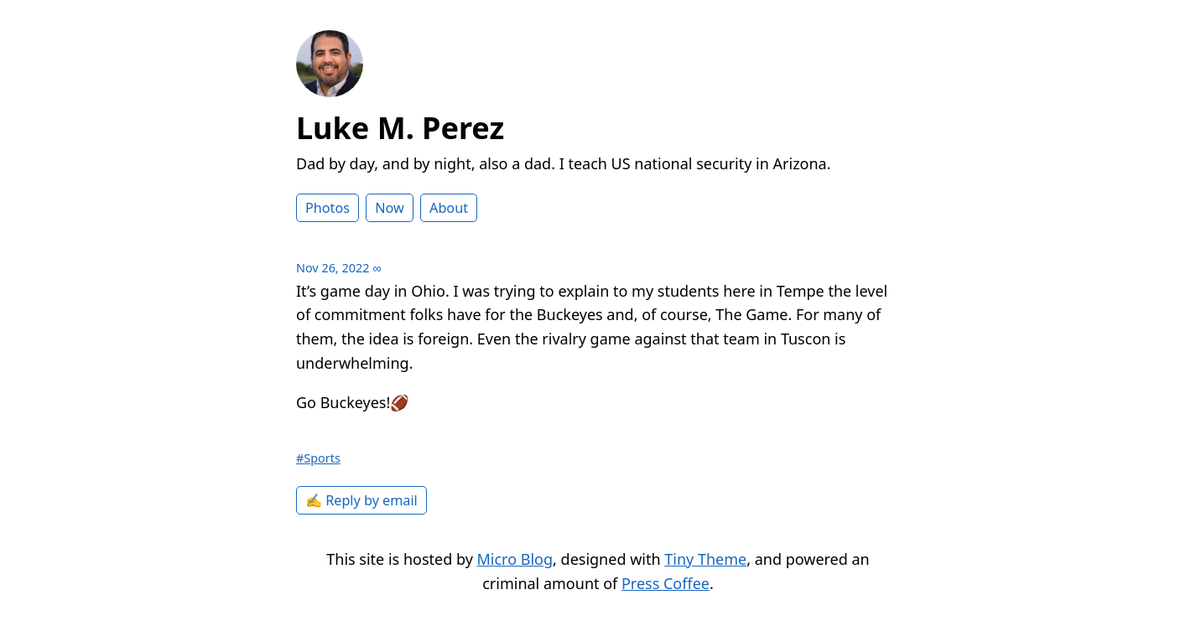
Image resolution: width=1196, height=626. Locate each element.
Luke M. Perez (400, 127)
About (448, 208)
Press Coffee (665, 583)
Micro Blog (515, 559)
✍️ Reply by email (361, 500)
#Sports (318, 458)
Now (389, 208)
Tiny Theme (705, 559)
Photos (327, 208)
